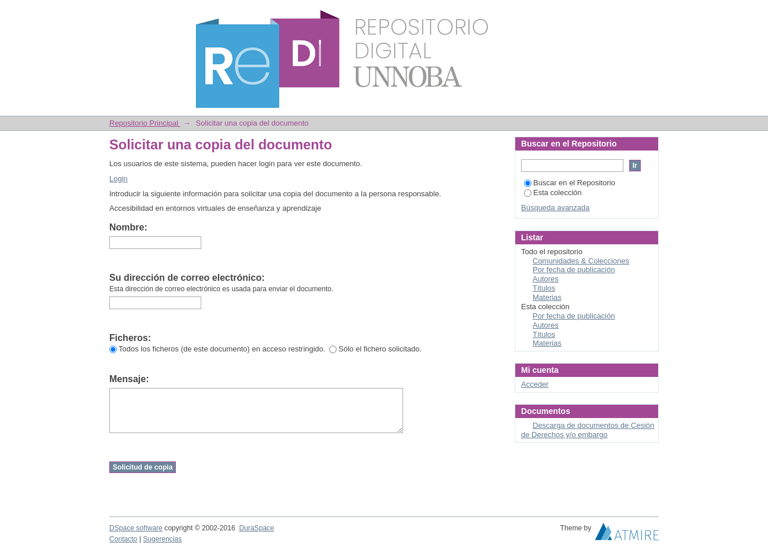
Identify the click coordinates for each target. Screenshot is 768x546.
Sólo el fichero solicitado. (375, 349)
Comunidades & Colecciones (581, 260)
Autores (546, 278)
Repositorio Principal (144, 123)
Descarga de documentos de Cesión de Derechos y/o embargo (587, 430)
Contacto (123, 539)
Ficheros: (130, 338)
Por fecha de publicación (574, 269)
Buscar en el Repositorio (569, 182)
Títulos (544, 288)
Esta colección (553, 192)
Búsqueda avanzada (555, 207)
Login (649, 14)
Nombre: (128, 227)
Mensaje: (129, 379)
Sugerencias (162, 539)
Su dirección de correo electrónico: (187, 278)
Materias (547, 297)
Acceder (535, 384)
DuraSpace (256, 528)
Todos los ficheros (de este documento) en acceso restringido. (217, 349)
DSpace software (136, 528)
